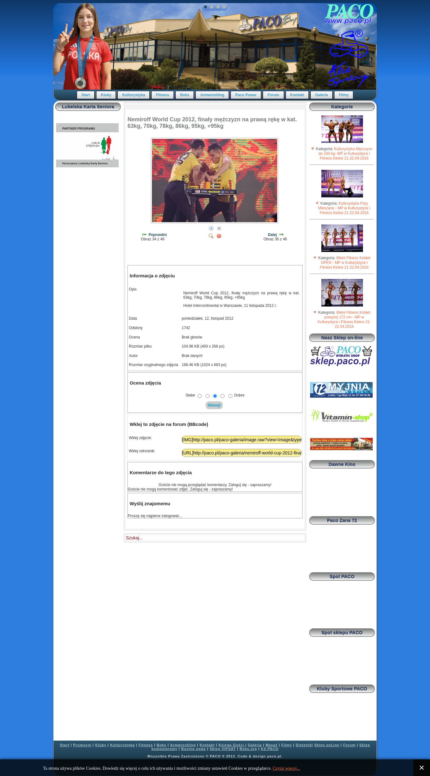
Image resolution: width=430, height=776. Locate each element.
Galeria (321, 95)
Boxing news (193, 749)
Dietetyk (304, 745)
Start (85, 95)
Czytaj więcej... (286, 768)
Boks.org (248, 749)
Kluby (106, 95)
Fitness (162, 95)
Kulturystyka (133, 95)
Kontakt (297, 95)
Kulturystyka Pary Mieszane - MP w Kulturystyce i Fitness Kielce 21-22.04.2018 (344, 208)
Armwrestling (212, 95)
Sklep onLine (326, 745)
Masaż (271, 745)
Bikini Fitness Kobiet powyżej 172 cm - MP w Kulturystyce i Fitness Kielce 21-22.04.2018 (344, 319)
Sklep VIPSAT (223, 749)
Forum (273, 95)
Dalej (272, 235)
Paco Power (245, 95)
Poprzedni (158, 235)
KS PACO (269, 749)
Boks (184, 95)
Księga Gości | (233, 745)
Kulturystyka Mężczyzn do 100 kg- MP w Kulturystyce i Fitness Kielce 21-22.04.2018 (345, 153)
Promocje (82, 745)
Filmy (344, 95)
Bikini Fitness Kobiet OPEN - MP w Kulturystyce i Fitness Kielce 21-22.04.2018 (345, 263)
